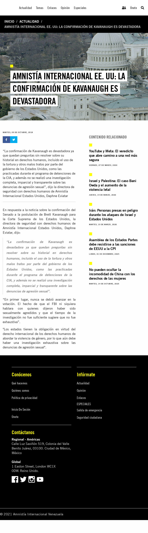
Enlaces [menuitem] (52, 8)
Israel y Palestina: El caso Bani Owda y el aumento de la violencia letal (112, 185)
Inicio (9, 21)
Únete (133, 8)
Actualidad (29, 21)
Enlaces (81, 398)
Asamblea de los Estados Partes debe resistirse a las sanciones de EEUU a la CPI (113, 244)
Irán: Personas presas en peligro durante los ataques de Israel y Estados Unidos (113, 214)
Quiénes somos (20, 390)
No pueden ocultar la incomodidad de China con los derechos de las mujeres (112, 274)
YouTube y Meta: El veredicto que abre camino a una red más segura (113, 155)
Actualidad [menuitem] (25, 8)
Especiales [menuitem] (80, 8)
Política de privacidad (24, 398)
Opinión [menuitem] (65, 8)
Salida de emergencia (89, 410)
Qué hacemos (19, 383)
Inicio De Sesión (21, 409)
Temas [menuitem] (40, 8)
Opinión (81, 390)
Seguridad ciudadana (89, 417)
